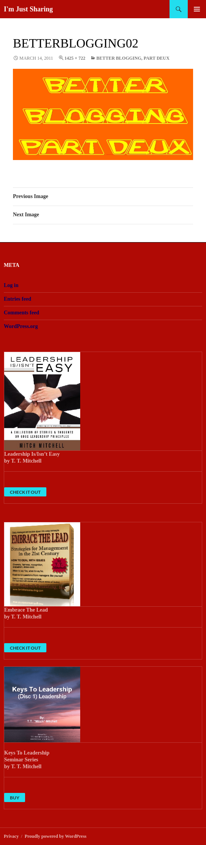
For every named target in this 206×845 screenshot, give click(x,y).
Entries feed (17, 299)
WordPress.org (21, 326)
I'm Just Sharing (28, 9)
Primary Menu (197, 9)
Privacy (11, 836)
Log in (11, 285)
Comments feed (21, 312)
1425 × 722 (75, 58)
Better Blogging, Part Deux (133, 58)
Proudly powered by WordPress (56, 836)
